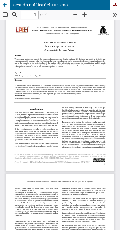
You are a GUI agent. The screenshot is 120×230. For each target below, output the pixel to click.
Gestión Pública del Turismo (40, 5)
